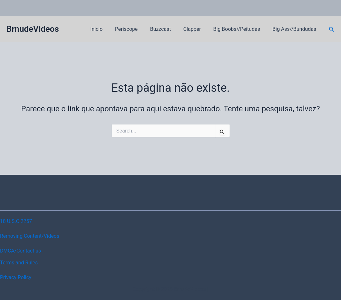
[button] (332, 29)
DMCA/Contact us (20, 251)
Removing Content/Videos (30, 236)
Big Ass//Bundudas (295, 29)
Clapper (197, 29)
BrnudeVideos (32, 29)
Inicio (108, 29)
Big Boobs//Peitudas (239, 29)
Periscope (136, 29)
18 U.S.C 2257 (16, 221)
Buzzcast (168, 29)
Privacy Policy (16, 277)
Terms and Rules (19, 263)
